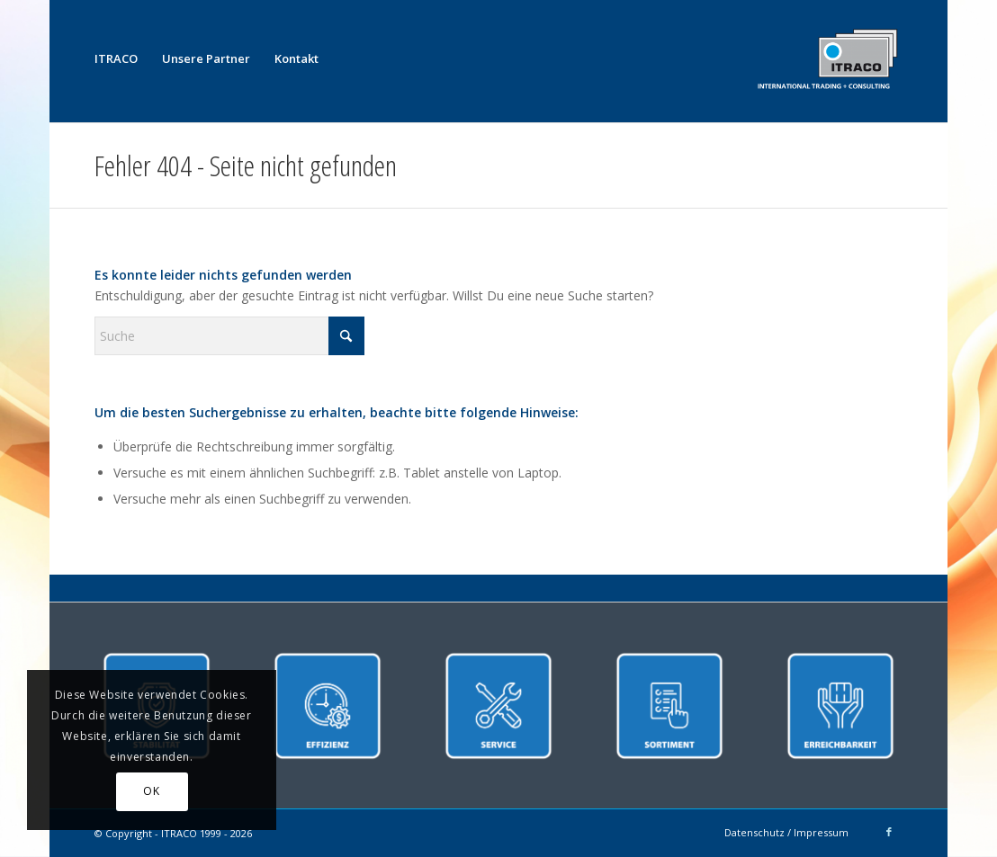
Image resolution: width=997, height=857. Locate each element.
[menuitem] (116, 58)
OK (151, 791)
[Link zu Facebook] (889, 831)
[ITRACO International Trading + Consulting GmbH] (827, 58)
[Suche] (229, 336)
